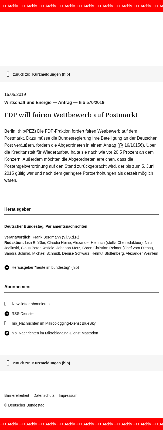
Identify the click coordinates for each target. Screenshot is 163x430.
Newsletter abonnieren (31, 304)
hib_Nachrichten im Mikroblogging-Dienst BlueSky (54, 323)
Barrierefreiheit (16, 395)
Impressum (68, 395)
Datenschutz (44, 395)
